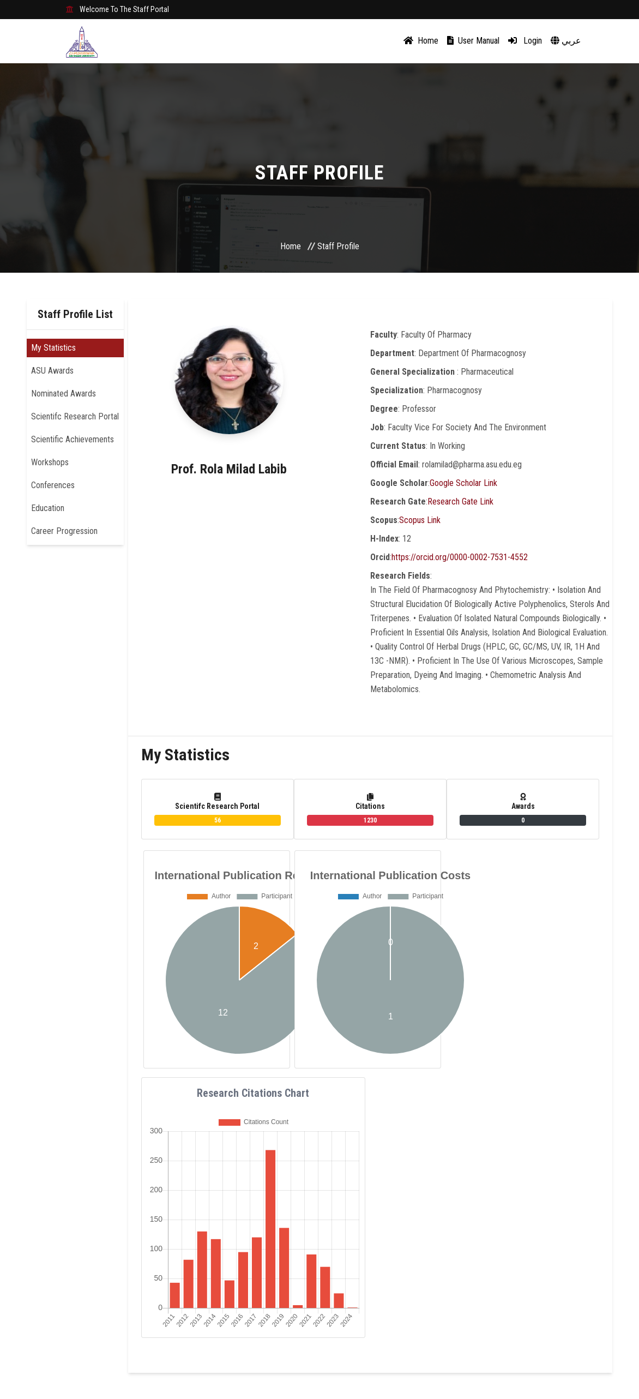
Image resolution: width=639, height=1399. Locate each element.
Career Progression (64, 531)
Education (47, 508)
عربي (566, 40)
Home (420, 40)
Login (525, 40)
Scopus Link (420, 520)
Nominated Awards (63, 393)
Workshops (50, 462)
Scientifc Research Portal (75, 416)
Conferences (53, 485)
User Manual (473, 40)
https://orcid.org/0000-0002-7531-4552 (459, 557)
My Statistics (53, 348)
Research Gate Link (460, 501)
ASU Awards (52, 370)
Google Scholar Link (463, 483)
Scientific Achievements (72, 439)
